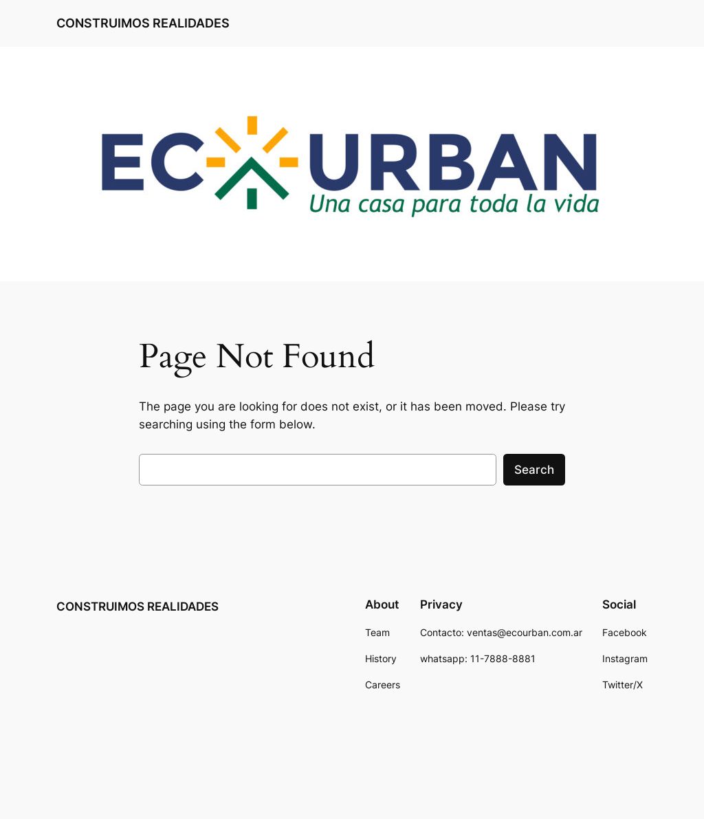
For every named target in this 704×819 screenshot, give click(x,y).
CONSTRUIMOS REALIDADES (143, 23)
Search (534, 470)
